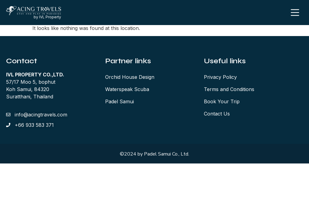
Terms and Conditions (229, 90)
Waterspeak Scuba (127, 90)
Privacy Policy (220, 78)
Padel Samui (119, 102)
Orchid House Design (129, 78)
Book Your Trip (222, 102)
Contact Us (217, 115)
